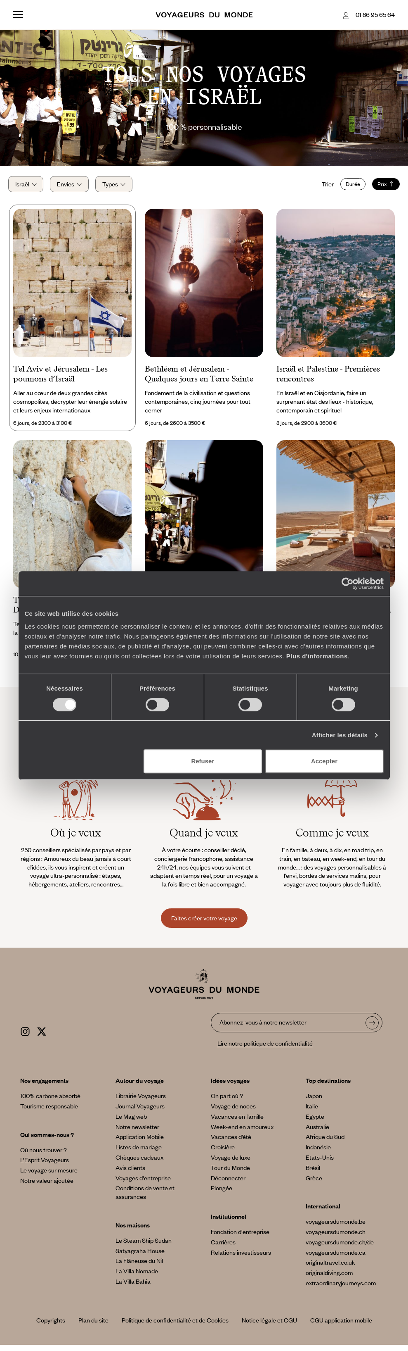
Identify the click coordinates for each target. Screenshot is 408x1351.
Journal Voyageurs (140, 1112)
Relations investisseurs (241, 1258)
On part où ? (227, 1102)
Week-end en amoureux (242, 1133)
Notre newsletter (137, 1133)
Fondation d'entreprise (240, 1238)
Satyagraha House (140, 1257)
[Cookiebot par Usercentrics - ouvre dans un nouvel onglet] (347, 583)
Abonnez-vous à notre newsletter (263, 1029)
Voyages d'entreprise (143, 1184)
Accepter (324, 761)
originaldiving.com (329, 1279)
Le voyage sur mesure (49, 1176)
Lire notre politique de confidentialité (265, 1049)
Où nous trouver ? (43, 1156)
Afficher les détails (340, 735)
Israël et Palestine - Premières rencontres (328, 380)
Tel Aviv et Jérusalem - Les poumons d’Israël (60, 380)
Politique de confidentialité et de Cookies (175, 1326)
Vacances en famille (237, 1122)
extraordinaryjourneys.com (341, 1289)
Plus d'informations (317, 656)
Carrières (223, 1248)
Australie (317, 1133)
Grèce (314, 1184)
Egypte (315, 1122)
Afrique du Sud (325, 1143)
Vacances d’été (231, 1143)
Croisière (223, 1153)
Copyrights (50, 1326)
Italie (312, 1112)
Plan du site (93, 1326)
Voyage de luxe (230, 1163)
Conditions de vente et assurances (145, 1198)
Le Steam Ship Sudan (144, 1246)
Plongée (221, 1194)
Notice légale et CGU (269, 1326)
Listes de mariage (139, 1153)
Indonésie (318, 1153)
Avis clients (130, 1174)
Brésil (313, 1174)
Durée (348, 187)
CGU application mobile (341, 1326)
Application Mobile (140, 1143)
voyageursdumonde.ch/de (340, 1248)
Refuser (202, 761)
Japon (314, 1102)
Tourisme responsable (49, 1112)
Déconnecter (228, 1184)
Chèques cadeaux (139, 1163)
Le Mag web (131, 1122)
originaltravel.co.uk (330, 1268)
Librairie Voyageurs (141, 1102)
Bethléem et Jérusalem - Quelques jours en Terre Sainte (199, 380)
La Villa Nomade (137, 1277)
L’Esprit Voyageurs (44, 1166)
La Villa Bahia (133, 1287)
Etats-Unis (320, 1163)
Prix (381, 187)
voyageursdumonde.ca (336, 1258)
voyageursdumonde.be (336, 1227)
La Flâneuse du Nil (139, 1267)
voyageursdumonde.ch (336, 1238)
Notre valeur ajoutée (46, 1186)
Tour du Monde (230, 1174)
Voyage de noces (233, 1112)
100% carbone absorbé (50, 1102)
